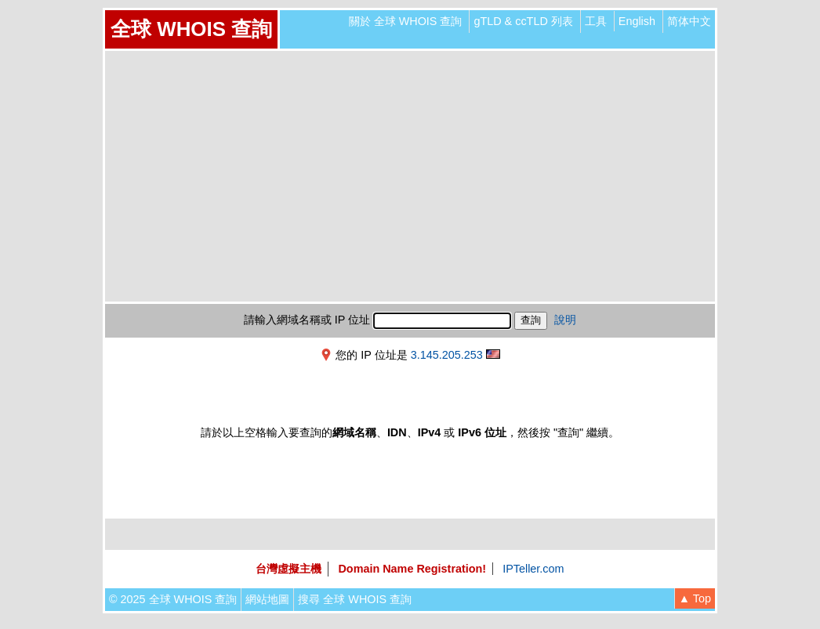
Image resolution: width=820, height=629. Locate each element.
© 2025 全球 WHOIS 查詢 (173, 599)
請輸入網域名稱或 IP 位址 (307, 319)
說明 (565, 319)
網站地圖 (267, 599)
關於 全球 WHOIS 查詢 (406, 21)
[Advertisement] (410, 176)
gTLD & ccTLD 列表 (522, 21)
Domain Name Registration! (412, 568)
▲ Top (695, 598)
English (637, 21)
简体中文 (689, 21)
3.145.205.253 (447, 355)
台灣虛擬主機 (288, 568)
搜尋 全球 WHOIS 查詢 (355, 599)
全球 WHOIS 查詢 (191, 29)
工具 (596, 21)
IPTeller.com (533, 568)
